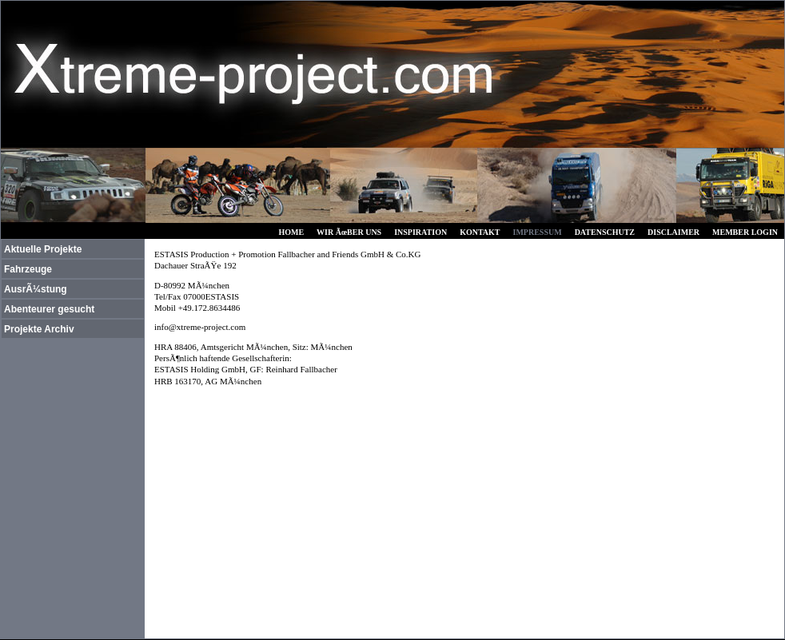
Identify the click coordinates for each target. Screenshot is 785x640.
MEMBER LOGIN (745, 232)
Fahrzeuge (28, 269)
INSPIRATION (420, 232)
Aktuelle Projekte (43, 249)
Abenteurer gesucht (49, 309)
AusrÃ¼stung (35, 289)
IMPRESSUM (537, 232)
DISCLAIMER (673, 232)
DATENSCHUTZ (605, 232)
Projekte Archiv (39, 329)
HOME (291, 232)
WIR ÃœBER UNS (349, 232)
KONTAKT (480, 232)
